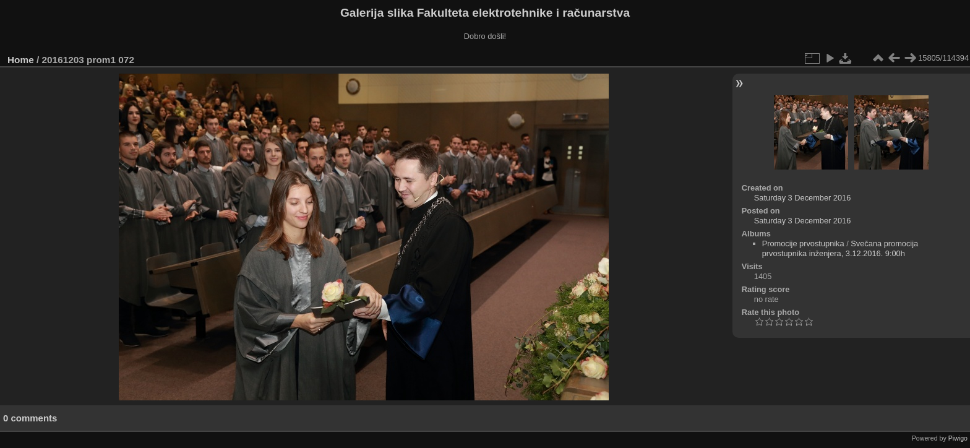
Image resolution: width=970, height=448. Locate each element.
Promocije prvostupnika (803, 243)
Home (20, 59)
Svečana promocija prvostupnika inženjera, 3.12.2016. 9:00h (840, 248)
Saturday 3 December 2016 (802, 197)
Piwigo (958, 438)
